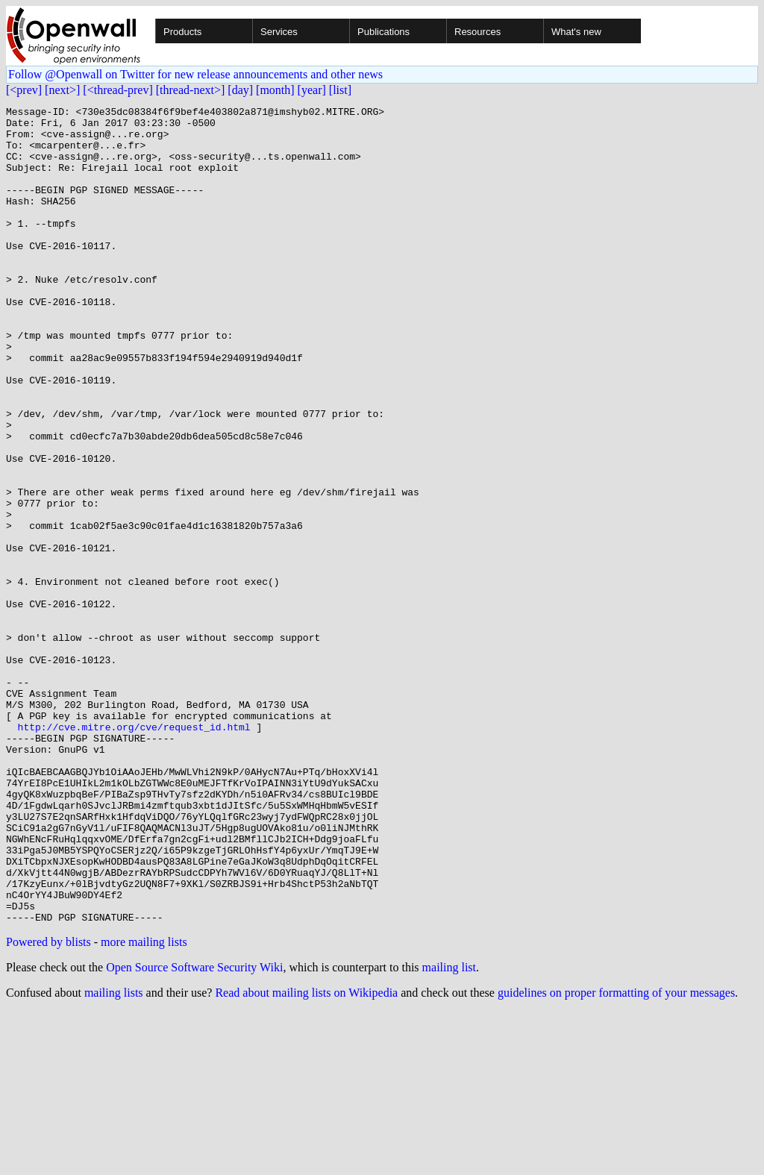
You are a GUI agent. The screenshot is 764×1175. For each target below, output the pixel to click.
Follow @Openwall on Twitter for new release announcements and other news (195, 74)
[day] (240, 90)
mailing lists (113, 1156)
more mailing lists (144, 1105)
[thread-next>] (190, 90)
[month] (275, 90)
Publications (383, 31)
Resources (477, 31)
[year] (312, 90)
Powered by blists (48, 1105)
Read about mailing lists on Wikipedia (306, 1156)
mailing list (449, 1130)
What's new (576, 31)
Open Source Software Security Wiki (194, 1130)
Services (279, 31)
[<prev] (24, 90)
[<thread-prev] (117, 90)
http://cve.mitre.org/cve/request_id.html (134, 852)
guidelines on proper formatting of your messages (616, 1156)
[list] (340, 90)
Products (182, 31)
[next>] (62, 90)
